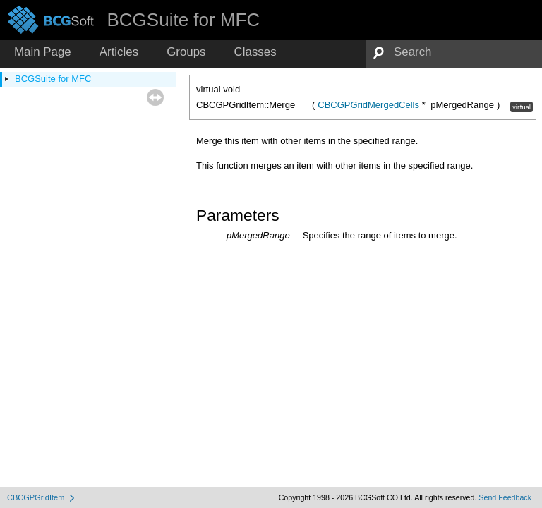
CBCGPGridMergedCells (368, 104)
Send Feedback (504, 497)
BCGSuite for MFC (53, 78)
